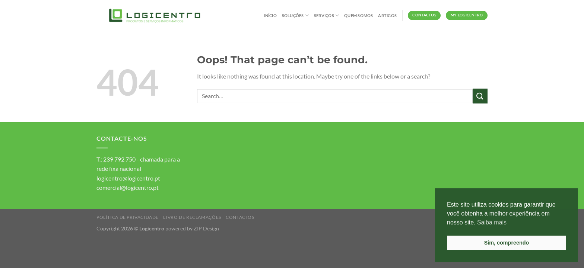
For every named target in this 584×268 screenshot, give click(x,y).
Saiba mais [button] (492, 222)
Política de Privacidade (127, 217)
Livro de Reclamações (192, 217)
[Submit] (480, 96)
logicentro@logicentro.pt (128, 178)
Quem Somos (358, 15)
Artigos (387, 15)
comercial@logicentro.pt (127, 187)
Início (270, 15)
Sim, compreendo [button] (506, 243)
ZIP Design (206, 228)
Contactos (240, 217)
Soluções (295, 15)
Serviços (326, 15)
